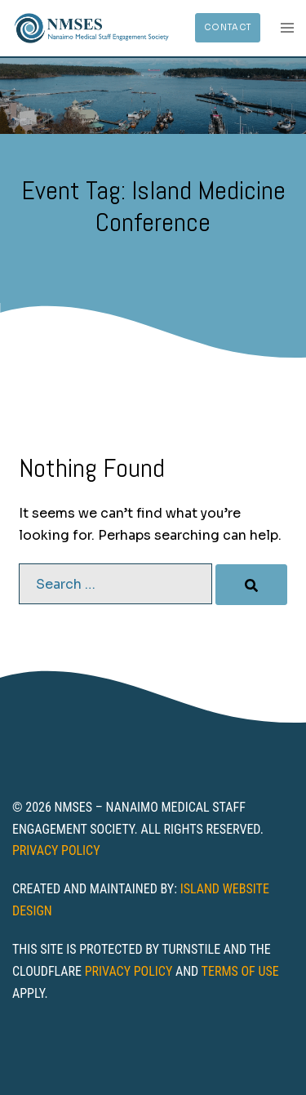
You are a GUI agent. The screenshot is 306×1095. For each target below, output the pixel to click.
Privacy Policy (56, 850)
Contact (227, 27)
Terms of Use (240, 971)
